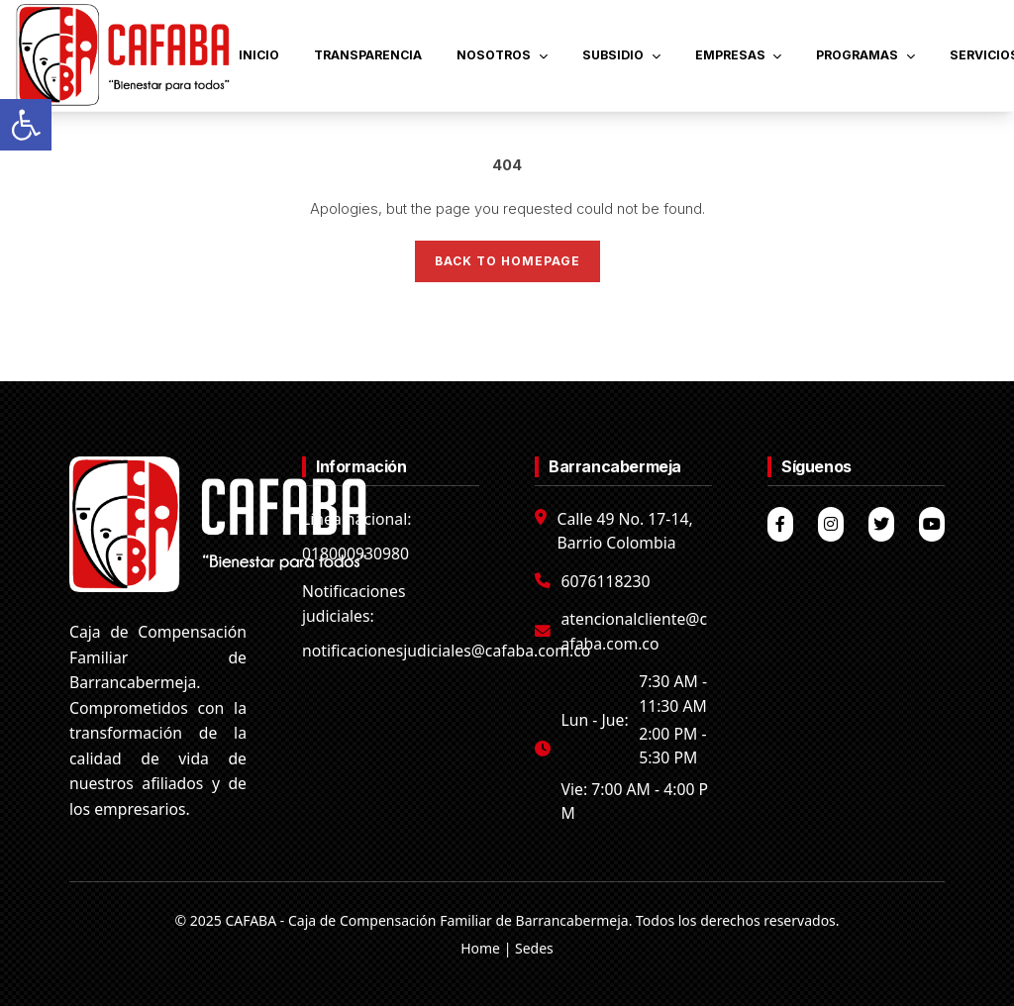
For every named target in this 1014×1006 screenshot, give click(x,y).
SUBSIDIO (621, 55)
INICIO (259, 55)
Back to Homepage (507, 260)
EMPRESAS (738, 55)
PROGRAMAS (865, 55)
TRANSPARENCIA (368, 55)
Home (480, 948)
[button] (25, 125)
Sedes (534, 948)
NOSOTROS (502, 55)
